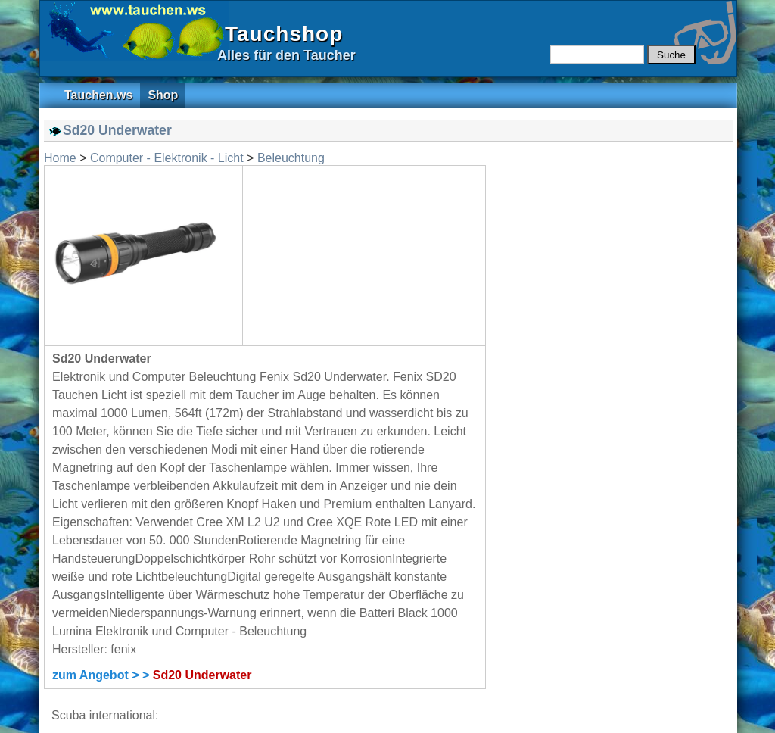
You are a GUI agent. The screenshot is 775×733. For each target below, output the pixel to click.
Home (60, 157)
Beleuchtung (291, 157)
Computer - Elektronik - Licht (167, 157)
